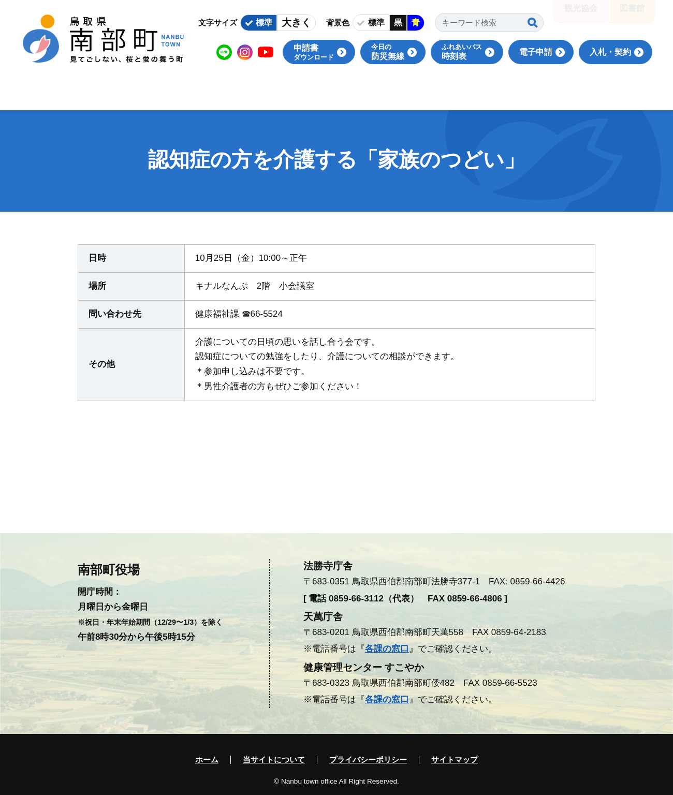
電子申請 (535, 52)
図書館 (632, 15)
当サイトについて (274, 759)
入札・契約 (610, 52)
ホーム (206, 759)
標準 (264, 22)
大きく (296, 22)
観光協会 (580, 15)
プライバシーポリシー (368, 759)
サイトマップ (454, 759)
